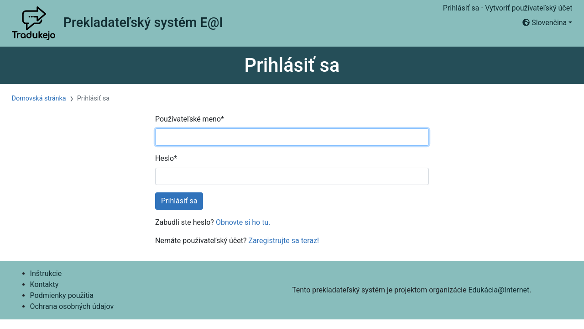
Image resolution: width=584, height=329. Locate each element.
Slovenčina (544, 22)
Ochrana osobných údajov (72, 306)
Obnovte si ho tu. (243, 222)
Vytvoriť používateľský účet (528, 8)
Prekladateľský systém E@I (143, 22)
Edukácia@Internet (498, 290)
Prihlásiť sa (461, 8)
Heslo (166, 158)
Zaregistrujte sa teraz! (284, 240)
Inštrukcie (46, 273)
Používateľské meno (189, 119)
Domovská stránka (39, 98)
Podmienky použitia (62, 295)
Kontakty (44, 284)
